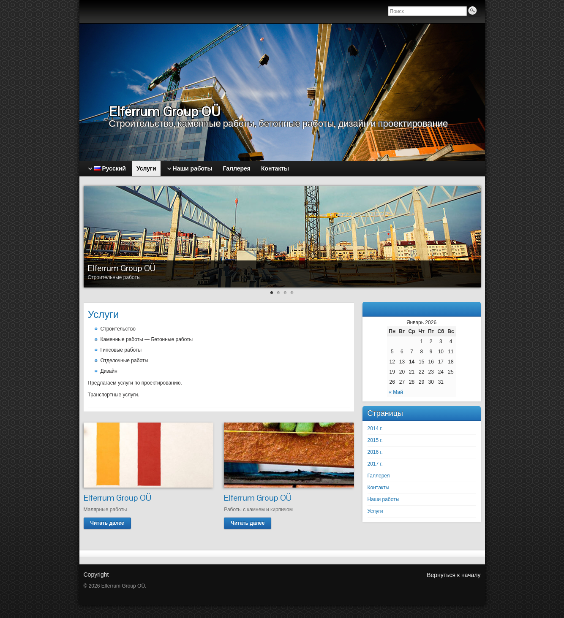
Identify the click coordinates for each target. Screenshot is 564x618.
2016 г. (375, 452)
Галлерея (379, 476)
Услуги (375, 511)
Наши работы (384, 499)
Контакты (379, 488)
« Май (396, 392)
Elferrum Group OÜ (121, 268)
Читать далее (107, 523)
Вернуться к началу (453, 575)
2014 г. (375, 428)
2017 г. (375, 464)
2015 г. (375, 440)
